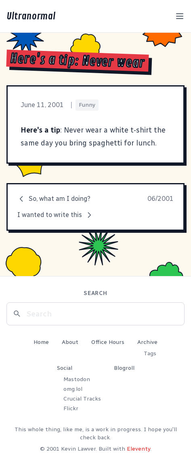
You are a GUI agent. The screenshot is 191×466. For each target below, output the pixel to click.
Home (41, 342)
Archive (147, 342)
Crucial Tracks (82, 398)
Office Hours (107, 342)
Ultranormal (30, 16)
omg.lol (72, 389)
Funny (87, 104)
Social (64, 368)
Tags (150, 353)
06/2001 (160, 198)
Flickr (70, 408)
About (70, 342)
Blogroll (124, 368)
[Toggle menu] (180, 16)
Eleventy (138, 448)
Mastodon (76, 379)
